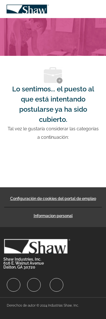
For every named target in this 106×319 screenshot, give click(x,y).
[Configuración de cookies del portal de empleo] (53, 198)
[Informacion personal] (53, 215)
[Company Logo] (27, 8)
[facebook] (13, 285)
